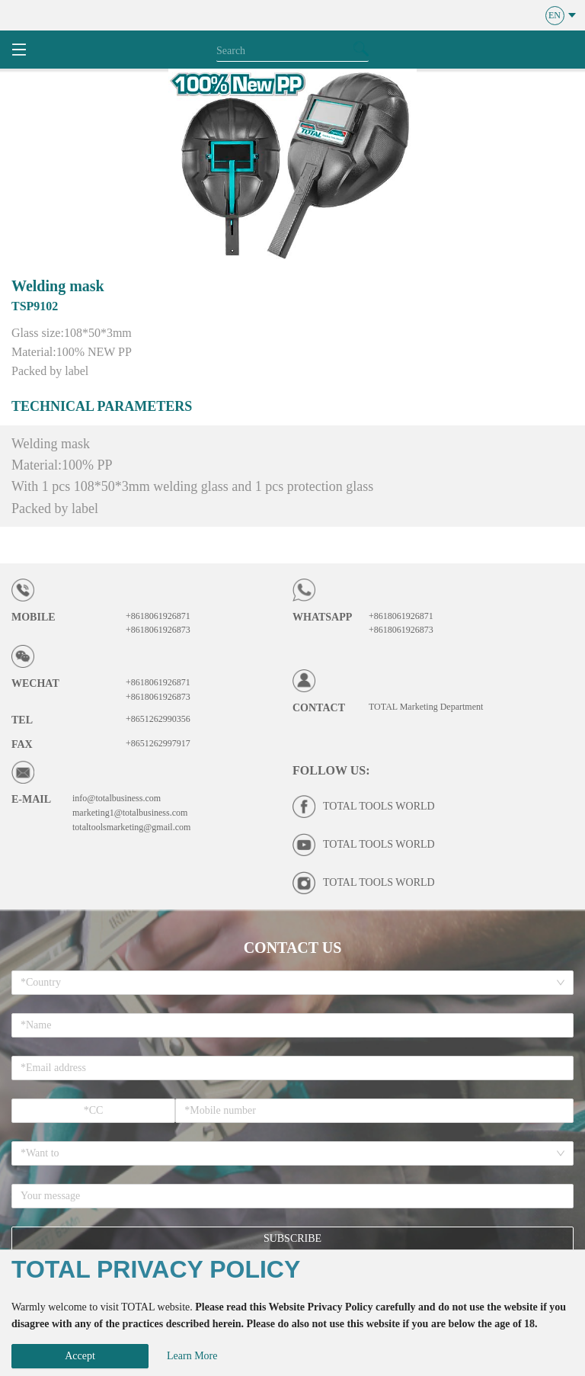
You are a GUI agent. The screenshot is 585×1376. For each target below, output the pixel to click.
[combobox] (287, 982)
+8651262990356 (158, 719)
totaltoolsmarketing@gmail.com (131, 827)
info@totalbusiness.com (116, 798)
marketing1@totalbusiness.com (129, 812)
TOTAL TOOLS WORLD (379, 806)
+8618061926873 (158, 629)
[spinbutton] (93, 1110)
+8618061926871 (158, 616)
